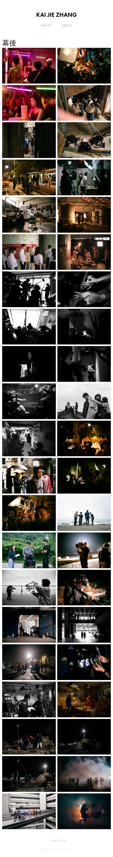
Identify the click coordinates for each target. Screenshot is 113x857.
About (67, 25)
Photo (46, 25)
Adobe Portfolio (63, 849)
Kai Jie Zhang (56, 14)
